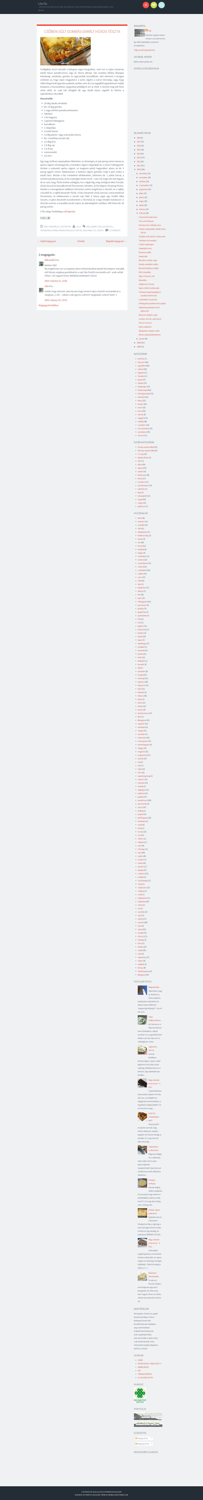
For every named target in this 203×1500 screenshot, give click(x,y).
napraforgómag (144, 776)
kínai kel (141, 692)
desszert (141, 362)
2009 (139, 342)
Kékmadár (50, 259)
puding (140, 811)
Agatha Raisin (143, 457)
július (141, 193)
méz (139, 772)
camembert (142, 556)
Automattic (87, 1495)
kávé (140, 689)
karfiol (140, 654)
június (141, 197)
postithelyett (143, 485)
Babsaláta (143, 280)
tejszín (140, 922)
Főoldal (81, 241)
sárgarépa (142, 901)
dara (139, 584)
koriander (141, 671)
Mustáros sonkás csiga (148, 260)
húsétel (141, 397)
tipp (139, 492)
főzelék (141, 376)
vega (140, 499)
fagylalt (141, 372)
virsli (139, 954)
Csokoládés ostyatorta (148, 299)
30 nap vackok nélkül (146, 447)
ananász (141, 521)
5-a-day (141, 454)
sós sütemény (143, 428)
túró (139, 943)
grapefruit (142, 612)
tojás (140, 929)
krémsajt (141, 678)
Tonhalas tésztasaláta (147, 240)
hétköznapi (142, 390)
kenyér (140, 404)
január (141, 338)
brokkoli (141, 549)
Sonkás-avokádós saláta (148, 264)
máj (139, 762)
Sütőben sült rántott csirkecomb (152, 236)
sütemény (142, 432)
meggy (140, 748)
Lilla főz (42, 3)
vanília (140, 950)
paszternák (142, 804)
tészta (100, 230)
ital (139, 622)
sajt (72, 230)
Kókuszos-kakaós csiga (148, 315)
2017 (139, 141)
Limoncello (143, 256)
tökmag (141, 940)
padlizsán (141, 793)
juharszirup (142, 629)
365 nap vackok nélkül (146, 450)
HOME (140, 1360)
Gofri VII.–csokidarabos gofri (153, 1117)
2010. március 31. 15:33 (56, 299)
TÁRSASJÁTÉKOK (145, 1374)
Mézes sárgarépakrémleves (150, 334)
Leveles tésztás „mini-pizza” (150, 319)
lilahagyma (142, 720)
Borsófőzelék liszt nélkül (149, 268)
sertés (78, 230)
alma (139, 518)
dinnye (140, 591)
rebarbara (142, 821)
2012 (139, 161)
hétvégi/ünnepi (144, 393)
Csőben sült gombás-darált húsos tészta (82, 31)
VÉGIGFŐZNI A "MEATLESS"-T (150, 1363)
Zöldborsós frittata (146, 284)
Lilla (78, 226)
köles (140, 699)
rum (139, 845)
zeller (140, 961)
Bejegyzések (141, 1438)
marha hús (142, 737)
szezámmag (142, 880)
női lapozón (69, 211)
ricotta (140, 831)
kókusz (140, 696)
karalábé (141, 647)
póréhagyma (143, 818)
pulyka (140, 814)
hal (139, 619)
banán (140, 539)
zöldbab (141, 964)
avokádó (141, 525)
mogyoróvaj (142, 755)
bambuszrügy (143, 535)
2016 (139, 145)
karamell (141, 650)
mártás (140, 414)
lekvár (140, 706)
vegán (140, 503)
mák (139, 765)
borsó (140, 546)
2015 (139, 149)
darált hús (96, 226)
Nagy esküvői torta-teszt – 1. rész (154, 1083)
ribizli (140, 828)
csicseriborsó (143, 563)
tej (94, 230)
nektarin (141, 783)
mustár (140, 758)
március (142, 209)
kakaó (140, 636)
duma (140, 468)
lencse (140, 710)
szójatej (141, 891)
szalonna (87, 230)
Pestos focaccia (145, 323)
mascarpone (143, 741)
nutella (140, 786)
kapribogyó (142, 643)
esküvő (141, 471)
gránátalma (142, 615)
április (141, 205)
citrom (140, 560)
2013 (139, 157)
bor (88, 226)
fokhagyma (45, 230)
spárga (140, 870)
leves (140, 411)
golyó (140, 379)
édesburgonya (143, 971)
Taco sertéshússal (146, 221)
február (142, 213)
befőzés (141, 358)
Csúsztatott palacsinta (148, 217)
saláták (140, 421)
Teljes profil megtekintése (144, 50)
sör (139, 908)
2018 (139, 138)
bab (139, 528)
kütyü (140, 478)
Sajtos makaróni (145, 327)
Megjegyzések (142, 1444)
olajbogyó (142, 790)
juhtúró (141, 633)
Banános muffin (145, 252)
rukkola (141, 842)
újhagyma (141, 975)
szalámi (141, 877)
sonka (140, 863)
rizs (139, 835)
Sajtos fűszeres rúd (146, 276)
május (141, 201)
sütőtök (141, 912)
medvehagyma (143, 744)
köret (140, 407)
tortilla (140, 933)
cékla (140, 580)
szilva (140, 884)
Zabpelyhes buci (145, 248)
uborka (140, 947)
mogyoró (141, 751)
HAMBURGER (143, 1367)
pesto (140, 807)
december (143, 173)
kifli (139, 668)
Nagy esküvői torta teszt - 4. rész (154, 1243)
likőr (139, 717)
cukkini (140, 573)
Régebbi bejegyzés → (116, 241)
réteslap (141, 849)
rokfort (141, 838)
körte (140, 703)
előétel (140, 369)
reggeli (140, 418)
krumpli (141, 675)
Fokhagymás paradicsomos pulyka (152, 303)
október (142, 181)
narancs (141, 779)
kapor (140, 640)
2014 (139, 153)
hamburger (142, 386)
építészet (142, 506)
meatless (141, 482)
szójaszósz (142, 887)
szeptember (144, 185)
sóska (140, 905)
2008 (139, 346)
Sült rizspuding (145, 272)
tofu (139, 926)
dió (139, 594)
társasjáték (142, 496)
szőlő (140, 894)
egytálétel (108, 226)
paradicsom (64, 230)
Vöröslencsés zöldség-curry (150, 225)
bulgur (140, 553)
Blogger (118, 1492)
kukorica (141, 682)
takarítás (141, 489)
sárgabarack (142, 898)
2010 (139, 169)
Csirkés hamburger (146, 244)
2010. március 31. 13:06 (56, 280)
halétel (140, 383)
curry (140, 577)
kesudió (141, 664)
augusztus (143, 189)
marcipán (141, 734)
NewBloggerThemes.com (118, 1495)
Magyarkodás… (154, 987)
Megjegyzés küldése (48, 305)
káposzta (141, 685)
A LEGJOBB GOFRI (145, 1377)
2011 (139, 165)
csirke (140, 567)
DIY (139, 461)
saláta (140, 856)
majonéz (141, 723)
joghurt (141, 626)
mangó (140, 730)
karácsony (142, 475)
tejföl (140, 919)
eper (140, 598)
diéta (140, 464)
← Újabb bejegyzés (46, 241)
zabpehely (142, 957)
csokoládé (142, 570)
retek (140, 825)
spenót (141, 866)
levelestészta (143, 713)
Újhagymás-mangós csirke (149, 331)
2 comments (114, 230)
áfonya (140, 968)
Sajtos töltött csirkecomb (149, 288)
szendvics (142, 425)
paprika (141, 797)
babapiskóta (143, 532)
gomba (55, 230)
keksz (140, 400)
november (143, 177)
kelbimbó (141, 661)
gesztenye (142, 605)
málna (140, 769)
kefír (140, 657)
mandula (141, 727)
